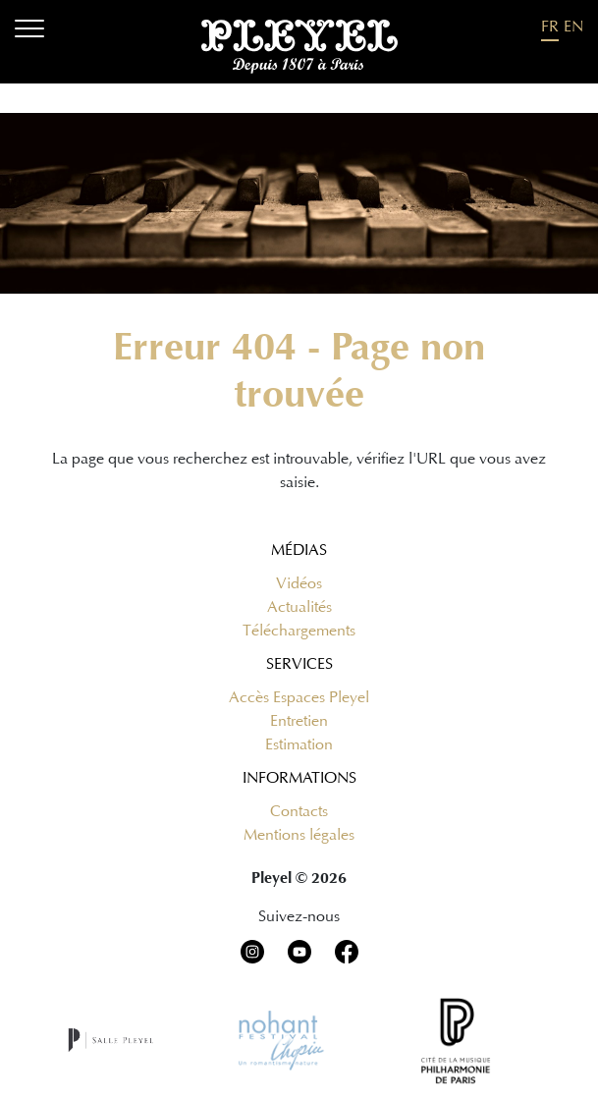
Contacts (299, 811)
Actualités (299, 607)
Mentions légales (299, 835)
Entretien (299, 721)
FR (550, 26)
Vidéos (299, 583)
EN (573, 26)
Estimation (299, 744)
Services (299, 664)
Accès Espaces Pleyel (299, 697)
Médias (299, 550)
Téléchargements (299, 630)
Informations (299, 778)
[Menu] (29, 32)
